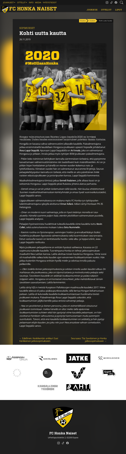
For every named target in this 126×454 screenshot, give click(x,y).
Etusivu (83, 20)
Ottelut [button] (21, 2)
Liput (118, 10)
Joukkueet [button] (8, 2)
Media (38, 2)
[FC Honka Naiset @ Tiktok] (111, 2)
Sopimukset (27, 28)
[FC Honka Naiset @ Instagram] (107, 2)
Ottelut (106, 10)
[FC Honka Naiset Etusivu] (29, 9)
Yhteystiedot (50, 2)
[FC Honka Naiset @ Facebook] (116, 2)
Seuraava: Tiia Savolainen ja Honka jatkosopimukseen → (89, 340)
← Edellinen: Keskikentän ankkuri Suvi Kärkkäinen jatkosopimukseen (38, 340)
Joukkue (92, 10)
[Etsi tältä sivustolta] (121, 2)
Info (31, 2)
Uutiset (92, 20)
